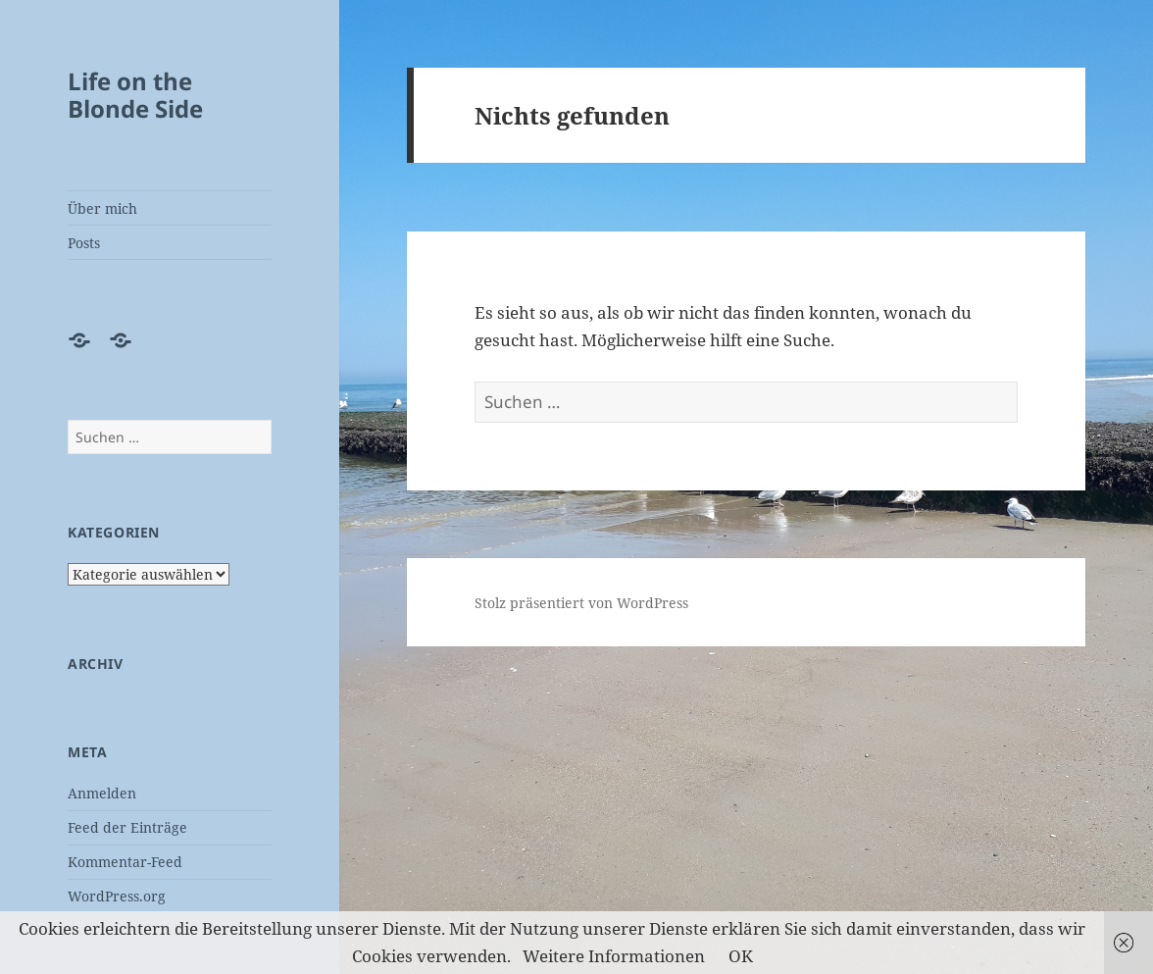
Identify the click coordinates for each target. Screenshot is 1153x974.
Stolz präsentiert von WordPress (581, 602)
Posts (84, 242)
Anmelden (102, 793)
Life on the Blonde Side (135, 95)
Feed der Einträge (127, 827)
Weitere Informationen (614, 956)
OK (740, 956)
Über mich (102, 208)
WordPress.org (117, 896)
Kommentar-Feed (125, 861)
